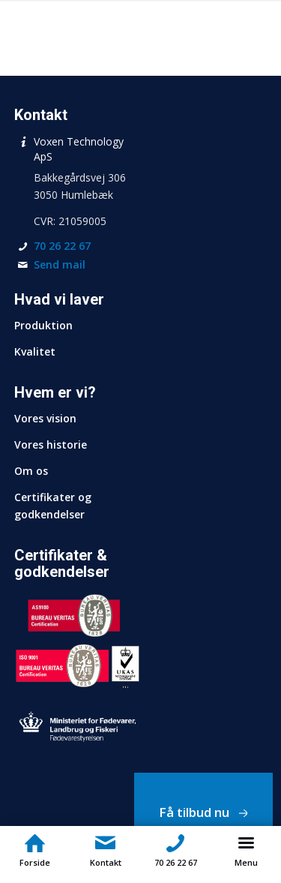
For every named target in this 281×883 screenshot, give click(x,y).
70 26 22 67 (62, 246)
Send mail (59, 264)
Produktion (43, 325)
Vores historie (50, 444)
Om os (31, 471)
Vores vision (45, 418)
